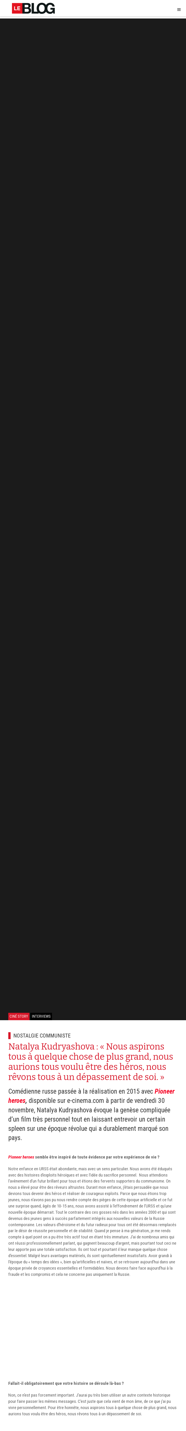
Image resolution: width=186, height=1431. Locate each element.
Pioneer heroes (21, 1157)
